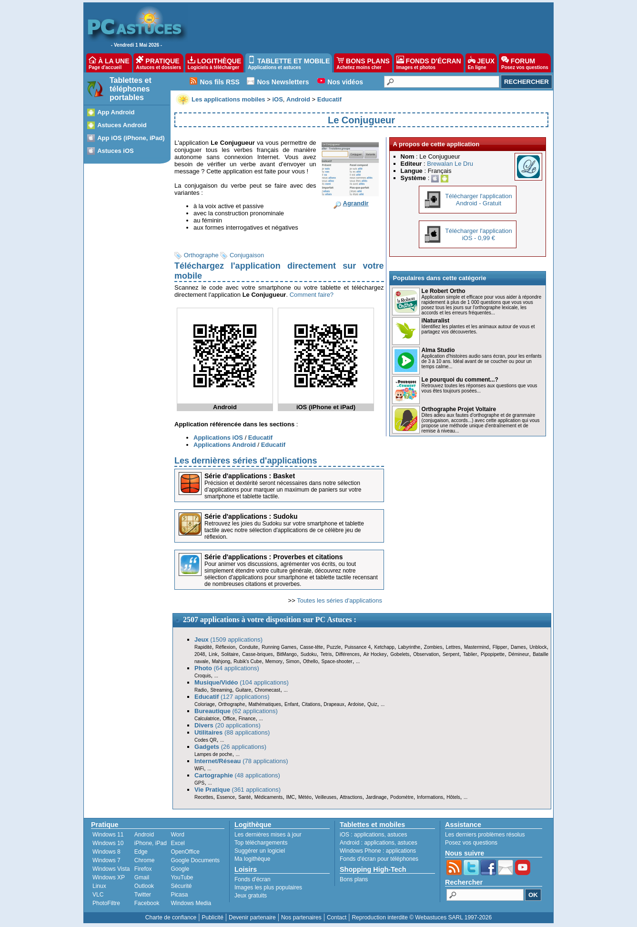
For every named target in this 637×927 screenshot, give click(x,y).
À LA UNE (109, 63)
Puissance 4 (357, 647)
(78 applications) (241, 761)
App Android (115, 112)
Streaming (221, 690)
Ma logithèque (252, 859)
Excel (177, 843)
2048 (199, 654)
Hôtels (453, 797)
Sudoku (309, 654)
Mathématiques (264, 704)
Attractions (351, 797)
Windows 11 (107, 834)
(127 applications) (232, 696)
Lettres (453, 647)
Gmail (141, 877)
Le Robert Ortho (443, 291)
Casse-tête (311, 647)
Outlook (144, 886)
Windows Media (191, 903)
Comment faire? (312, 294)
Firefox (143, 869)
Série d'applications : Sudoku (250, 516)
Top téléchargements (260, 842)
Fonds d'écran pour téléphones (379, 859)
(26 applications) (230, 746)
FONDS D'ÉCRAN (428, 63)
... (358, 661)
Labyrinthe (409, 647)
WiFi (199, 768)
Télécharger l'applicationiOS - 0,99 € (478, 234)
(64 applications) (226, 668)
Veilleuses (325, 797)
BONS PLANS (363, 63)
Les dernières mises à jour (268, 834)
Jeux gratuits (250, 895)
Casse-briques (257, 654)
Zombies (433, 647)
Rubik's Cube (247, 661)
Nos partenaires (301, 917)
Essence (226, 797)
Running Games (279, 647)
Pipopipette (493, 654)
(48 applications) (237, 775)
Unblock (537, 647)
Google (180, 869)
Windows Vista (111, 869)
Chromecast (267, 690)
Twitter (142, 894)
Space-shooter (337, 661)
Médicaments (268, 797)
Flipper (500, 647)
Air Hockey (374, 654)
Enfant (291, 704)
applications (369, 834)
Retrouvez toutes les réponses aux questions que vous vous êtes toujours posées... (479, 388)
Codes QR (205, 740)
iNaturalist (436, 320)
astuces (397, 834)
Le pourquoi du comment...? (460, 379)
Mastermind (476, 647)
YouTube (182, 877)
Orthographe (201, 255)
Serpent (451, 654)
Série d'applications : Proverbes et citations (273, 557)
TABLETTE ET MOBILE (289, 63)
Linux (99, 886)
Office (229, 718)
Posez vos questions (471, 842)
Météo (305, 797)
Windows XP (108, 877)
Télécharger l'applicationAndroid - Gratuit (478, 199)
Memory (274, 661)
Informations (430, 797)
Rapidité (203, 647)
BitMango (287, 654)
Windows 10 (107, 843)
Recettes (203, 797)
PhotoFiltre (106, 903)
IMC (290, 797)
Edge (141, 851)
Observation (426, 654)
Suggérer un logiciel (259, 850)
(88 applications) (232, 732)
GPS (199, 783)
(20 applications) (227, 725)
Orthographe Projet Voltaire (459, 409)
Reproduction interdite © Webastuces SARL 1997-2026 (422, 917)
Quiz (372, 704)
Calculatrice (206, 718)
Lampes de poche (213, 754)
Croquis (202, 675)
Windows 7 (106, 860)
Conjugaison (247, 255)
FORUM (524, 63)
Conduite (248, 647)
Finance (247, 718)
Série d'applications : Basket (249, 476)
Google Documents (195, 860)
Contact (336, 917)
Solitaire (229, 654)
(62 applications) (236, 711)
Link (213, 654)
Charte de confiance (170, 917)
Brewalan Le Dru (450, 163)
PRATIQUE (158, 63)
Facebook (147, 903)
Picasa (179, 894)
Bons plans (354, 879)
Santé (244, 797)
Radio (200, 690)
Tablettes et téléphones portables (131, 88)
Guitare (243, 690)
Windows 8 (106, 851)
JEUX (481, 63)
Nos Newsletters (283, 82)
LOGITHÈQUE (214, 63)
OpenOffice (185, 851)
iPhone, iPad (150, 843)
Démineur (518, 654)
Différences (347, 654)
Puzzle (334, 647)
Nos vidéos (345, 82)
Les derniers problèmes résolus (485, 834)
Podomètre (402, 797)
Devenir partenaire (252, 917)
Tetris (326, 654)
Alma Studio (438, 350)
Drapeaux (334, 704)
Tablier (470, 654)
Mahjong (221, 661)
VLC (97, 894)
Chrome (144, 860)
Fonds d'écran (252, 879)
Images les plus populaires (268, 887)
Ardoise (356, 704)
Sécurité (181, 886)
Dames (518, 647)
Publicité (212, 917)
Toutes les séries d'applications (339, 600)
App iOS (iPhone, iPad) (131, 137)
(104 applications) (241, 682)
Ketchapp (384, 647)
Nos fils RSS (220, 82)
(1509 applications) (228, 639)
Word (177, 834)
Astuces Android (122, 125)
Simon (292, 661)
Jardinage (376, 797)
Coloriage (204, 704)
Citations (311, 704)
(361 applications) (237, 789)
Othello (310, 661)
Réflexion (225, 647)
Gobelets (399, 654)
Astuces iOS (115, 150)
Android (144, 834)
